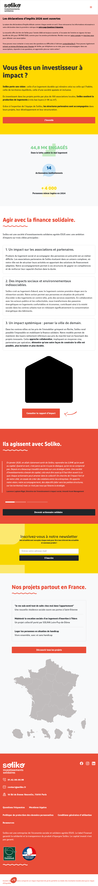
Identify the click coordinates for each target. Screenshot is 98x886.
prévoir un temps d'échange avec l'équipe (18, 46)
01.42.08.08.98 (16, 780)
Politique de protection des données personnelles (28, 815)
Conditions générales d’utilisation (75, 815)
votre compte (76, 35)
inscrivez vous (88, 35)
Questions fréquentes (14, 808)
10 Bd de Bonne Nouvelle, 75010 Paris (27, 795)
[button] (13, 880)
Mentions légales (38, 808)
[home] (45, 7)
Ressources (8, 823)
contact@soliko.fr (68, 44)
